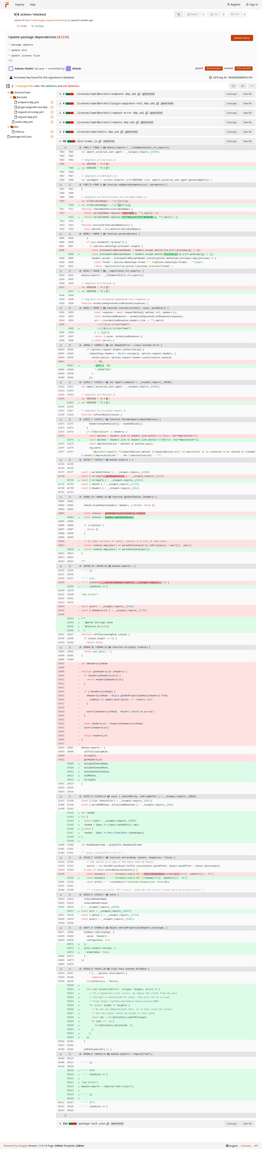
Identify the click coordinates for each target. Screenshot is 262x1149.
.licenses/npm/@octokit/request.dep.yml (105, 122)
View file (247, 94)
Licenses (246, 1145)
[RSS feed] (178, 14)
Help (32, 4)
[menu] (252, 86)
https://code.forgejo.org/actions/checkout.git (47, 20)
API (256, 1145)
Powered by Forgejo (15, 1145)
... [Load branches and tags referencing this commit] (10, 60)
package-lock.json (92, 1123)
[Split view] (243, 86)
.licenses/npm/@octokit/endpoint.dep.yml (106, 94)
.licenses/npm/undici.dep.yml (97, 131)
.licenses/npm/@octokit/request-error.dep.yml (110, 113)
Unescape (232, 94)
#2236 (63, 37)
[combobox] (233, 86)
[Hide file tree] (8, 86)
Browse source (242, 37)
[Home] (7, 4)
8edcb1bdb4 (214, 68)
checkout (39, 14)
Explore (19, 4)
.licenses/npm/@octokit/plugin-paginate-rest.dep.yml (115, 103)
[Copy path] (138, 94)
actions (25, 14)
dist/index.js (87, 141)
